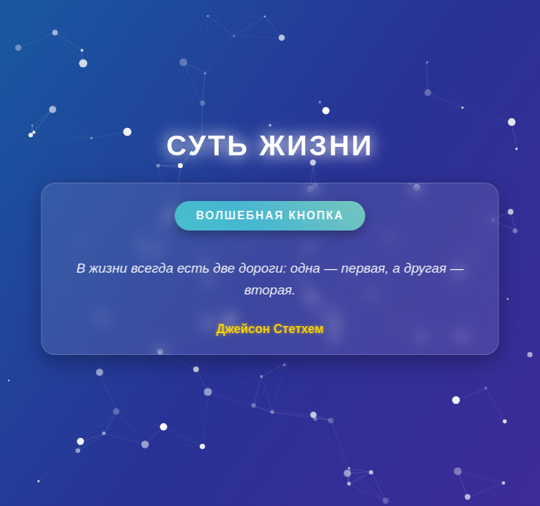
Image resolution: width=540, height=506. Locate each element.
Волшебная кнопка (270, 215)
